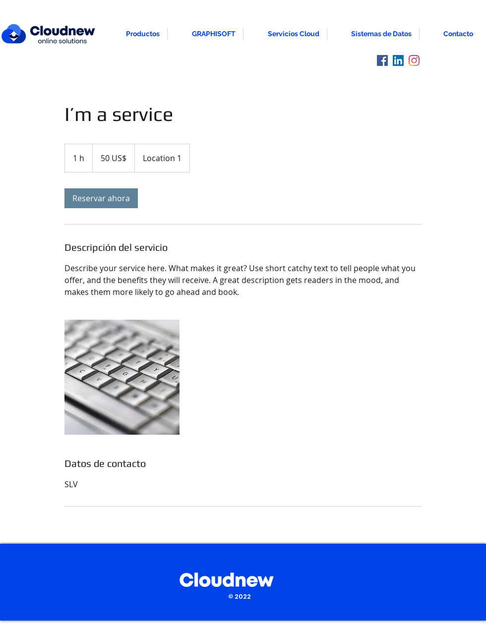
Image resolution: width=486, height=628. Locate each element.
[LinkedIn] (398, 60)
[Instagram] (414, 60)
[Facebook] (382, 60)
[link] (101, 198)
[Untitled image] (122, 377)
